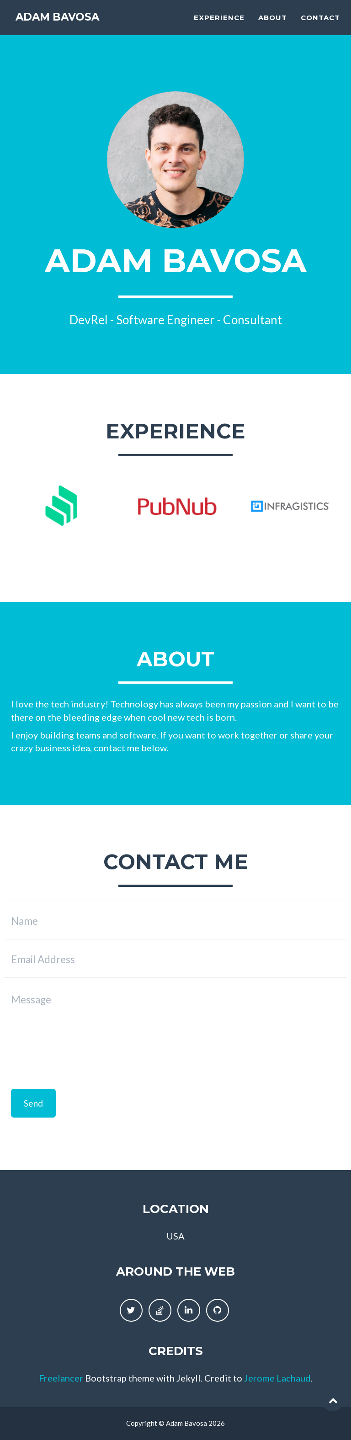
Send (33, 1103)
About (272, 25)
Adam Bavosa (65, 24)
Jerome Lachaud (277, 1377)
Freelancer (61, 1377)
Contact (320, 25)
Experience (219, 25)
